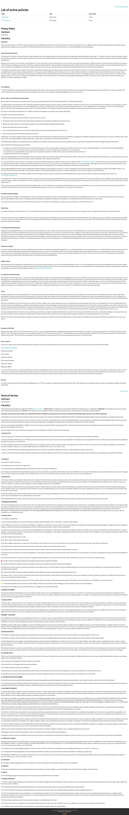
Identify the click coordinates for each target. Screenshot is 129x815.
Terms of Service (67, 811)
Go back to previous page (121, 6)
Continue (64, 813)
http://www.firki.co (38, 409)
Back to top (123, 391)
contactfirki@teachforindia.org (89, 162)
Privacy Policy (61, 811)
